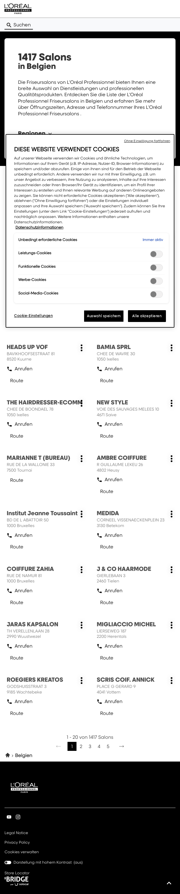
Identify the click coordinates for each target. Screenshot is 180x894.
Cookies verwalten (21, 852)
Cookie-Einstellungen (33, 316)
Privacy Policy (17, 843)
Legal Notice (16, 833)
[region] (90, 231)
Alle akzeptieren (146, 316)
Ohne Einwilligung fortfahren (147, 141)
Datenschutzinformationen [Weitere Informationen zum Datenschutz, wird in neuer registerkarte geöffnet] (39, 227)
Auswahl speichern (104, 316)
